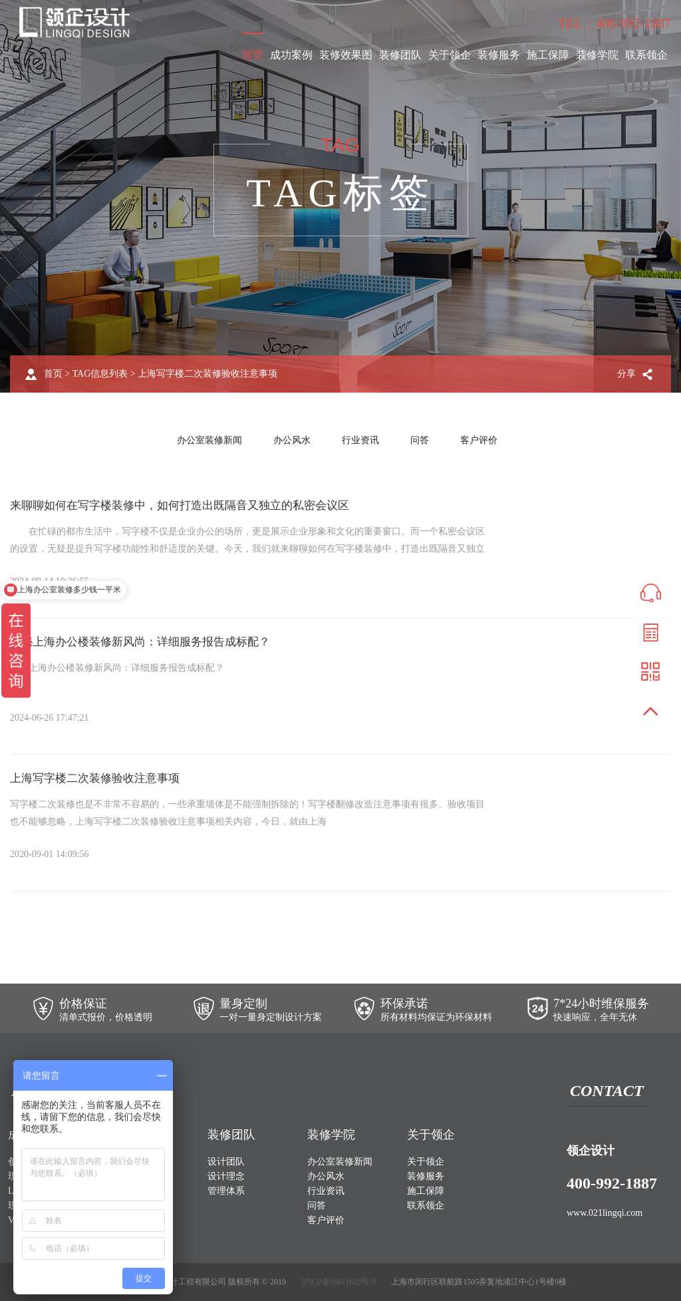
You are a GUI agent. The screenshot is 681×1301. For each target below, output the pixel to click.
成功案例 (291, 55)
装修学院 (597, 55)
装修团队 (400, 55)
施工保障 (548, 55)
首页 (252, 55)
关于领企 (449, 55)
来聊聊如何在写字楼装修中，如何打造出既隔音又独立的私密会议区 (189, 505)
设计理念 (226, 1176)
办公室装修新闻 (209, 440)
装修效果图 (345, 55)
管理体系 (226, 1191)
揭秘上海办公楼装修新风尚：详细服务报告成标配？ (147, 641)
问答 (419, 440)
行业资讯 (360, 440)
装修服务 (498, 55)
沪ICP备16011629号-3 (338, 1281)
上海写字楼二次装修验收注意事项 (100, 778)
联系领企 (646, 55)
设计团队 (226, 1162)
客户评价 (478, 440)
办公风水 (292, 440)
